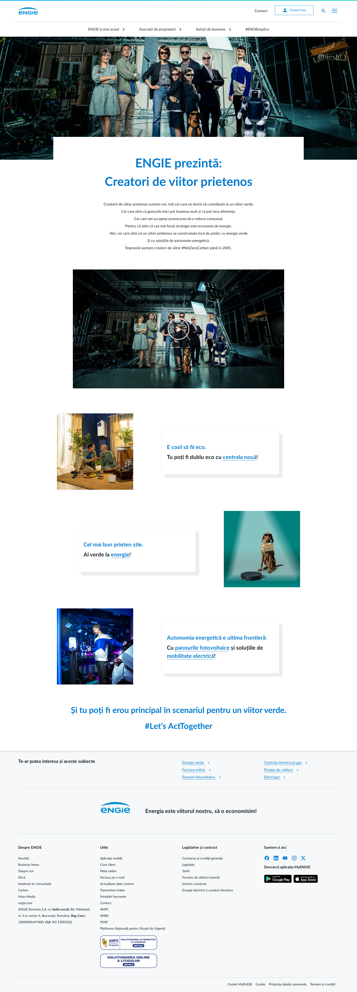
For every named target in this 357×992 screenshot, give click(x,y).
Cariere (23, 890)
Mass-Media (26, 896)
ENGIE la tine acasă (103, 29)
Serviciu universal (194, 884)
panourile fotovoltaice (202, 648)
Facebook (267, 858)
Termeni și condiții (322, 984)
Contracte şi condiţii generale (202, 858)
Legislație (188, 864)
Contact (260, 11)
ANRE (104, 916)
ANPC (104, 909)
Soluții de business (210, 29)
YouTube (285, 858)
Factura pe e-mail (112, 877)
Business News (28, 864)
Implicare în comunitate (34, 884)
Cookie (260, 984)
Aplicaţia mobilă (111, 858)
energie (120, 555)
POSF (104, 922)
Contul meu (294, 10)
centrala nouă (239, 457)
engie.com (25, 903)
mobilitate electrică (190, 656)
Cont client (107, 864)
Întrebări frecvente (113, 896)
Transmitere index (112, 890)
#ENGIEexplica (257, 29)
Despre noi (25, 871)
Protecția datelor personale (287, 984)
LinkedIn (276, 858)
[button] (178, 329)
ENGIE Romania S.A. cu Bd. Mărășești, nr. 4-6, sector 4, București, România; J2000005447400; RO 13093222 (54, 916)
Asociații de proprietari (157, 29)
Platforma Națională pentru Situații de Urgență (132, 928)
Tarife (186, 871)
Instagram (294, 858)
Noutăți (23, 858)
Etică (21, 877)
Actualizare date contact (117, 884)
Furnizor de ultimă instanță (201, 877)
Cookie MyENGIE (240, 984)
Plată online (108, 871)
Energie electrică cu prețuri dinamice (207, 890)
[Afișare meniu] (334, 10)
